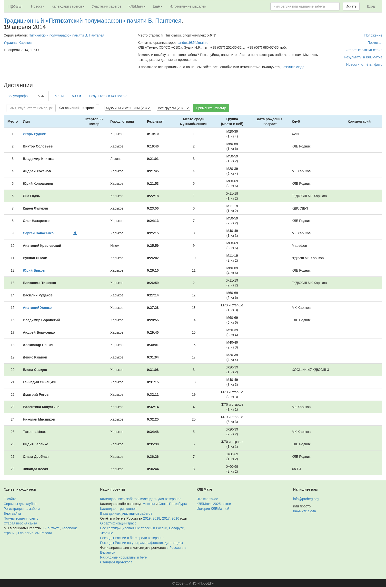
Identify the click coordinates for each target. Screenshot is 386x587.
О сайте (10, 499)
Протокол (374, 43)
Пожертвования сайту (21, 518)
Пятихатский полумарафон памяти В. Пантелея (66, 35)
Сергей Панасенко (38, 233)
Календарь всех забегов (119, 499)
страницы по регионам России (28, 533)
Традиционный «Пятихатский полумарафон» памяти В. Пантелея (92, 20)
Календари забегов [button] (68, 6)
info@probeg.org (306, 499)
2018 (156, 518)
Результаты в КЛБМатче (363, 57)
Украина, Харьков (18, 43)
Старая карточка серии (364, 50)
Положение (373, 35)
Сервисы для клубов (20, 504)
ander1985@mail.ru (193, 43)
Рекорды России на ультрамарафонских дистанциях (141, 543)
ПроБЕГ (16, 6)
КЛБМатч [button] (137, 6)
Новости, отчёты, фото (364, 64)
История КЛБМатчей (213, 509)
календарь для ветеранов (160, 499)
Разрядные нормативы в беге (123, 557)
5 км (41, 96)
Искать (351, 6)
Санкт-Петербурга (172, 504)
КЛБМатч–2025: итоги (214, 504)
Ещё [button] (157, 6)
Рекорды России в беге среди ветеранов (132, 538)
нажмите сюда (293, 67)
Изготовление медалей (188, 6)
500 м (76, 96)
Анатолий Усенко (37, 308)
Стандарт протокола (116, 562)
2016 (175, 518)
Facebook (69, 528)
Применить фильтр (211, 108)
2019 (147, 518)
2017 (166, 518)
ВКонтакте (51, 528)
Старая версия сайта (20, 523)
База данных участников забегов (126, 513)
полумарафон (19, 96)
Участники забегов (106, 6)
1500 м (58, 96)
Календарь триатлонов (118, 509)
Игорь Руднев (34, 134)
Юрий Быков (34, 270)
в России (174, 548)
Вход (371, 6)
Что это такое (207, 499)
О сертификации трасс (118, 523)
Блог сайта (12, 513)
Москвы (148, 504)
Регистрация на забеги (22, 509)
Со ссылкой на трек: (76, 108)
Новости (37, 6)
